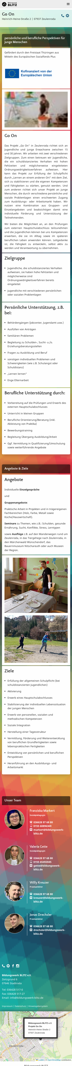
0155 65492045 (42, 862)
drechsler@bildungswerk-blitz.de (49, 931)
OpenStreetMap (54, 1060)
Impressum (7, 1006)
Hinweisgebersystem (38, 1006)
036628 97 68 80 (43, 822)
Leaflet (40, 1060)
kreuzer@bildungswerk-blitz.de (48, 899)
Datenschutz (20, 1006)
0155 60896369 (42, 826)
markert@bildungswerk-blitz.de (48, 831)
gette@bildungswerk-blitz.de (46, 867)
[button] (40, 1040)
